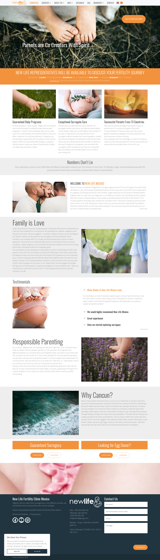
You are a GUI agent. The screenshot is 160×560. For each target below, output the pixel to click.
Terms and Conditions (20, 514)
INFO (69, 2)
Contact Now (37, 455)
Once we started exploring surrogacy (103, 325)
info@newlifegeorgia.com (79, 518)
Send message (140, 547)
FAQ (88, 2)
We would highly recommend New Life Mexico (107, 312)
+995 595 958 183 (81, 510)
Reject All (17, 551)
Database (80, 2)
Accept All (37, 551)
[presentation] (120, 539)
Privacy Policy (36, 514)
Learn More (54, 455)
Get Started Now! (133, 18)
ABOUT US (58, 2)
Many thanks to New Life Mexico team (104, 290)
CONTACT (110, 2)
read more (143, 208)
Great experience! (95, 318)
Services (45, 2)
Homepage (34, 2)
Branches (98, 2)
